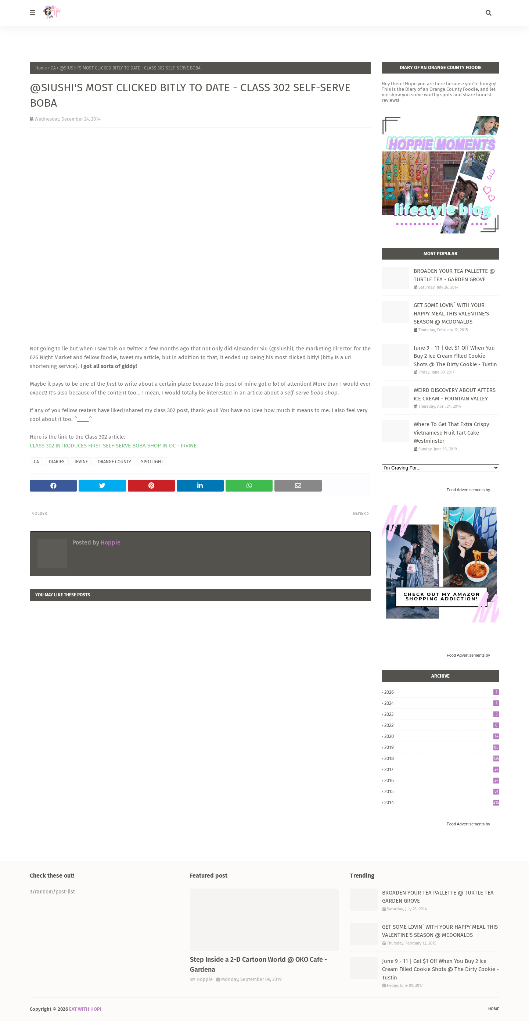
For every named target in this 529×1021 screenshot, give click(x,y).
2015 (441, 791)
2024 (441, 703)
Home (41, 68)
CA (53, 68)
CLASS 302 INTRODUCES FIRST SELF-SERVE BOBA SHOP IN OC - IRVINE (113, 445)
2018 (441, 758)
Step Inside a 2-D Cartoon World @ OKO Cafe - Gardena (258, 965)
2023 (441, 714)
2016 (441, 780)
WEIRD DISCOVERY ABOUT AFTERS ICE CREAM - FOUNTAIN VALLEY (455, 394)
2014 (441, 802)
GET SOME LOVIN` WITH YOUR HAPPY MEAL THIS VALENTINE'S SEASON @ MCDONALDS (451, 313)
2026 (441, 692)
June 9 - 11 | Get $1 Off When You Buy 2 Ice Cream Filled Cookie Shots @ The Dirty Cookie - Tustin (455, 356)
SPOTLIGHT (152, 461)
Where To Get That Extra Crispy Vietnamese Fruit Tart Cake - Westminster (451, 432)
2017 (441, 769)
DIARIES (57, 461)
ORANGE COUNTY (114, 461)
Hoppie (109, 542)
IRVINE (81, 461)
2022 (441, 725)
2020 (441, 736)
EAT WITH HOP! (85, 1009)
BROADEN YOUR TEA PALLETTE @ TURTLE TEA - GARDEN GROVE (454, 275)
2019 (441, 747)
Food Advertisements (466, 490)
